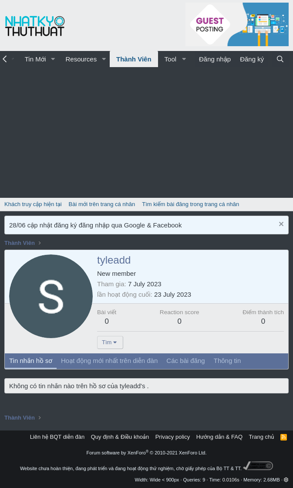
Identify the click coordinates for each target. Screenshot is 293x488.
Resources (81, 59)
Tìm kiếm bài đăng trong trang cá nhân (190, 204)
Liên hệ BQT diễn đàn (57, 437)
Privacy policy (172, 437)
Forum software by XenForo (147, 452)
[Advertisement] (146, 132)
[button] (53, 59)
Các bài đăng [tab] (185, 360)
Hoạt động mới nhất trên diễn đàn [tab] (109, 360)
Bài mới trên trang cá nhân (102, 204)
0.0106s (230, 479)
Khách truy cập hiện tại (33, 204)
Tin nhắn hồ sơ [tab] (30, 360)
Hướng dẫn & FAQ (219, 437)
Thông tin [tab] (227, 360)
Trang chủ (261, 437)
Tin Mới (35, 59)
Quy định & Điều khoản (120, 437)
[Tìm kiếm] (280, 59)
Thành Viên (134, 59)
